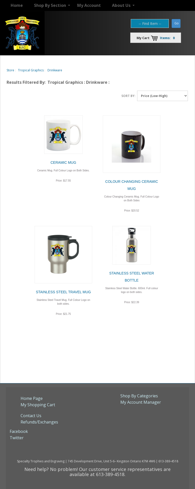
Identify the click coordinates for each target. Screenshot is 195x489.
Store (10, 70)
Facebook (19, 431)
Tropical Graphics (31, 70)
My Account (89, 5)
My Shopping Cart (38, 404)
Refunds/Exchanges (39, 422)
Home (17, 5)
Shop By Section (50, 5)
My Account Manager (140, 402)
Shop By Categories (139, 396)
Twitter (17, 438)
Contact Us (31, 415)
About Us (121, 5)
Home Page (32, 398)
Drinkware (54, 70)
